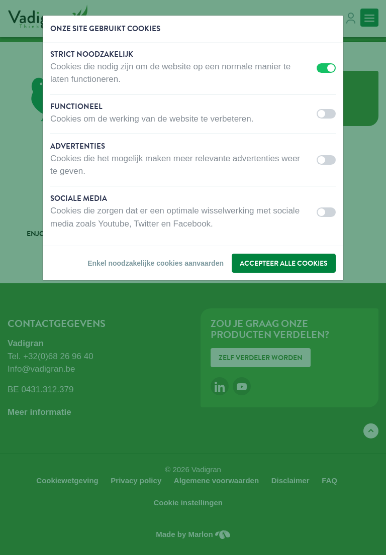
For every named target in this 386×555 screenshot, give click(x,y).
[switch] (326, 68)
